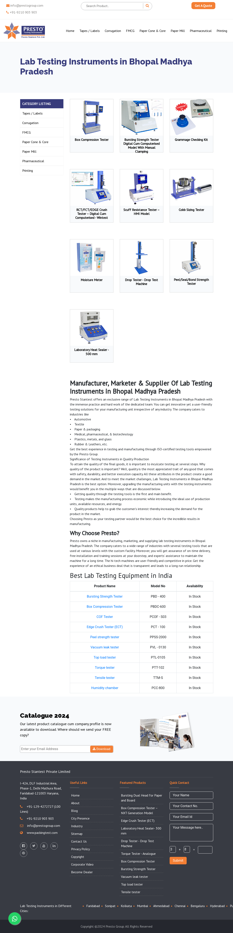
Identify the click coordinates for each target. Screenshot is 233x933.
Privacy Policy (80, 849)
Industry (77, 826)
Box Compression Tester (105, 607)
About (75, 803)
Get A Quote (203, 6)
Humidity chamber (104, 688)
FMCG (130, 31)
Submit (178, 860)
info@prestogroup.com (24, 5)
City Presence (80, 818)
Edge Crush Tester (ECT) (105, 627)
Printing (222, 31)
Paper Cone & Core (152, 31)
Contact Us (79, 841)
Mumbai (142, 906)
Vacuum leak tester (104, 647)
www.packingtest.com (39, 833)
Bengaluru (198, 906)
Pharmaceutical (201, 31)
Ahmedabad (161, 906)
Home (70, 31)
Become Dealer (82, 872)
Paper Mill (178, 31)
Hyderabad (217, 906)
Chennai (180, 906)
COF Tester (105, 617)
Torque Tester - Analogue (138, 853)
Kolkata (126, 906)
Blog (74, 811)
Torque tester (105, 668)
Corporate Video (82, 864)
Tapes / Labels (89, 31)
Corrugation (113, 31)
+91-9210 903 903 (21, 12)
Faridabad (93, 906)
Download (101, 749)
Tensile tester (105, 678)
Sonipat (110, 906)
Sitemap (77, 834)
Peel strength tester (104, 637)
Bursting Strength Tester (105, 596)
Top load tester (105, 657)
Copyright (77, 857)
